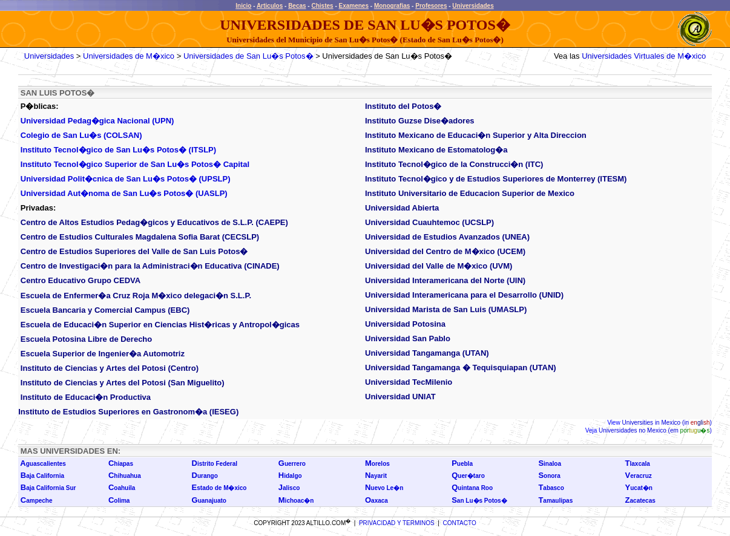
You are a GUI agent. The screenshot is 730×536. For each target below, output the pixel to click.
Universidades (472, 5)
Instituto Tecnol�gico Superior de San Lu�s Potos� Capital (135, 164)
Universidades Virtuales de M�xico (644, 55)
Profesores (431, 5)
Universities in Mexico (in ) (666, 422)
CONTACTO (459, 523)
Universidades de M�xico (128, 55)
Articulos (270, 5)
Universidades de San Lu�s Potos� (248, 55)
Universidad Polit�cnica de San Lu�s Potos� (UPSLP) (126, 178)
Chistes (322, 5)
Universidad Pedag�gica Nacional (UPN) (97, 120)
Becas (297, 5)
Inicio (243, 5)
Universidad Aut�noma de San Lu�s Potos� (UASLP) (124, 193)
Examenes (354, 5)
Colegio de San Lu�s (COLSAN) (81, 135)
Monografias (392, 5)
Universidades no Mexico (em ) (654, 430)
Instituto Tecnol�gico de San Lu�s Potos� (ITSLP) (118, 149)
